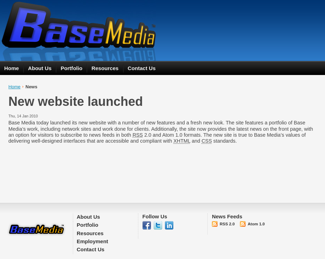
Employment (92, 241)
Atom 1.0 (256, 224)
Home (11, 68)
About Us (39, 68)
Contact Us (142, 68)
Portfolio (71, 68)
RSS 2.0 (227, 224)
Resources (104, 68)
